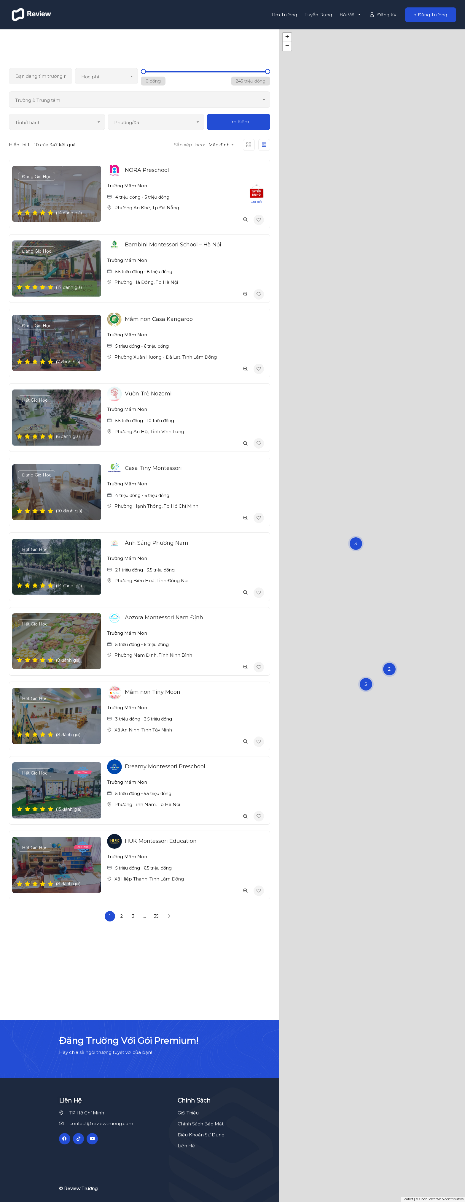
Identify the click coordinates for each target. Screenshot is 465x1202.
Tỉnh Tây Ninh (156, 730)
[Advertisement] (232, 978)
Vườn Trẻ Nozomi (148, 393)
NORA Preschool (147, 170)
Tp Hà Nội (167, 282)
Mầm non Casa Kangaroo (159, 319)
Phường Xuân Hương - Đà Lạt (147, 357)
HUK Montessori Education (161, 841)
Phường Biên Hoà (134, 580)
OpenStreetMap (431, 1199)
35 (156, 916)
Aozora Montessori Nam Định (164, 617)
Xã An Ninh (126, 730)
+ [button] (287, 37)
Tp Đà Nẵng (165, 207)
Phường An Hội (131, 431)
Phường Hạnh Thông (138, 506)
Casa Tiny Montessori (153, 468)
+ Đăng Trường (430, 15)
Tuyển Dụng (318, 15)
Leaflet (408, 1199)
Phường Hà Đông (134, 282)
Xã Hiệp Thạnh (130, 879)
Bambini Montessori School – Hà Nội (173, 244)
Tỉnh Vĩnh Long (167, 431)
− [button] (287, 46)
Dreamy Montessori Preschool (165, 766)
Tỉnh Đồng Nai (172, 580)
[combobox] (106, 76)
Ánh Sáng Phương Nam (156, 543)
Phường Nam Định (135, 655)
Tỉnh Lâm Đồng (199, 357)
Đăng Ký (383, 15)
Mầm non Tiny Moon (152, 692)
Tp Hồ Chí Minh (181, 506)
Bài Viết (348, 15)
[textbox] (106, 77)
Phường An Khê (132, 207)
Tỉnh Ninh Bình (175, 655)
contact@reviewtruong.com (101, 1123)
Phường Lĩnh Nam (135, 804)
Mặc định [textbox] (219, 145)
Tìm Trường (284, 15)
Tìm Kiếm (238, 121)
